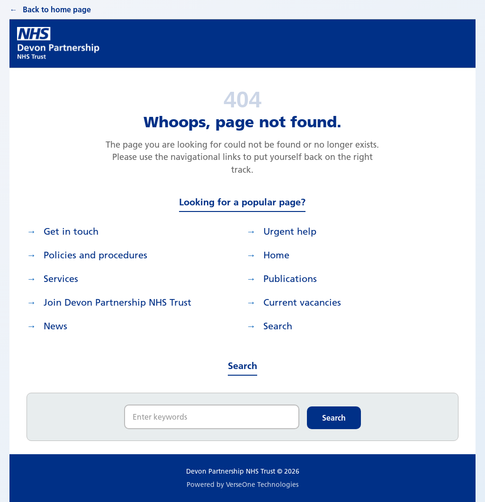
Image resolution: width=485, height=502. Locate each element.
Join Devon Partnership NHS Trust (117, 302)
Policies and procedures (95, 255)
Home (276, 255)
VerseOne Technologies (262, 484)
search (277, 326)
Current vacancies (302, 302)
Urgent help (289, 231)
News (55, 326)
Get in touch (71, 231)
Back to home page (57, 9)
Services (61, 278)
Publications (290, 278)
